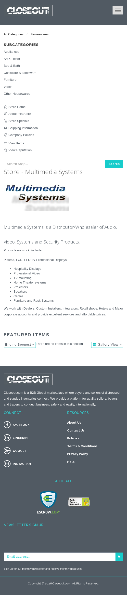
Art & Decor (12, 59)
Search (114, 164)
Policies (73, 438)
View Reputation (18, 150)
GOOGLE (19, 451)
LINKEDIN (20, 438)
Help (71, 462)
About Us (74, 422)
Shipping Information (21, 128)
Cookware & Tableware (20, 73)
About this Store (17, 114)
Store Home (14, 107)
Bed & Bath (12, 66)
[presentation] (41, 543)
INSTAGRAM (22, 464)
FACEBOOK (21, 425)
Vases (8, 87)
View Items (14, 143)
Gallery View (107, 344)
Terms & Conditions (82, 446)
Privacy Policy (77, 454)
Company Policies (19, 135)
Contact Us (76, 430)
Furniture (10, 79)
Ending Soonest (19, 344)
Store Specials (16, 121)
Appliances (11, 52)
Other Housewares (17, 93)
